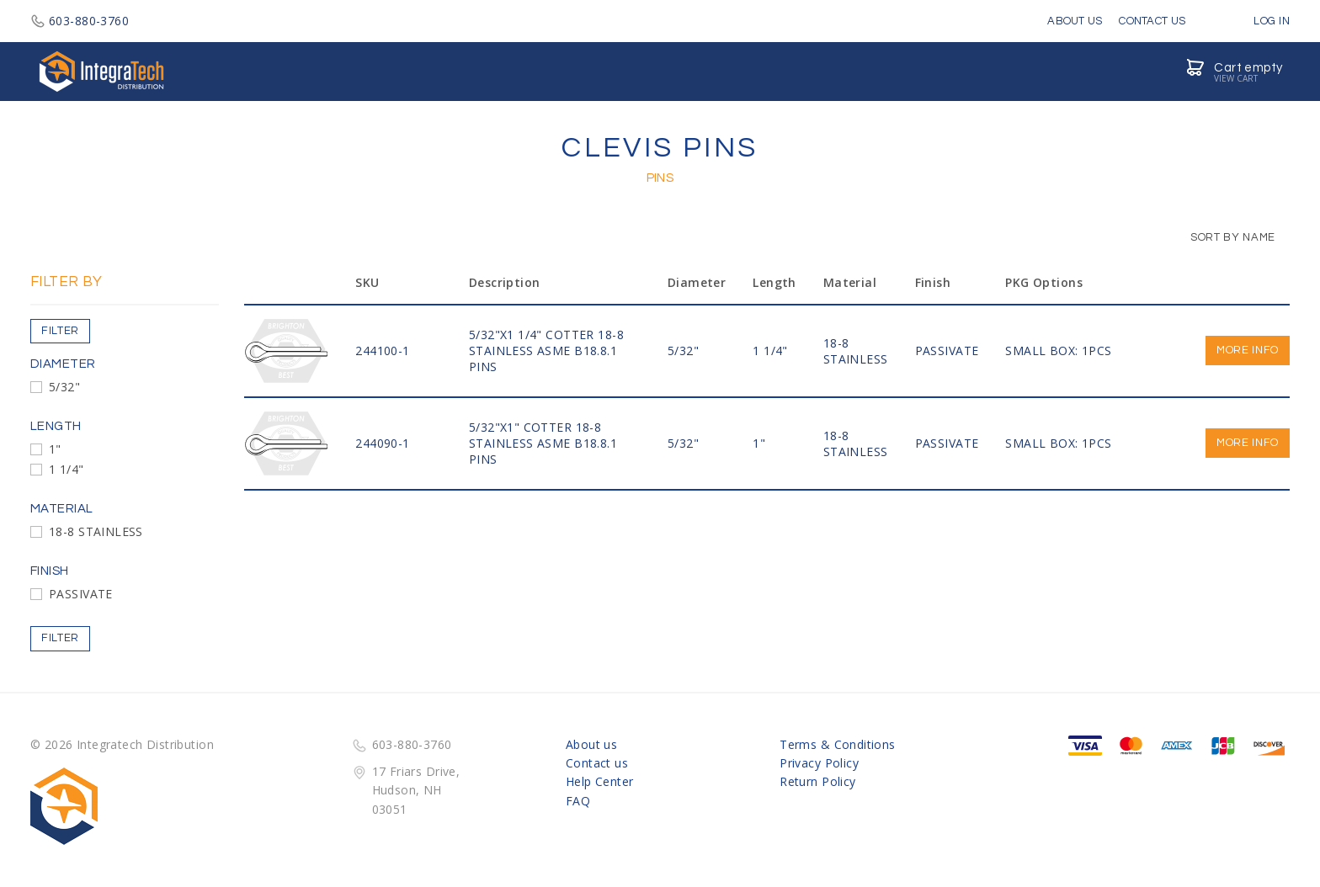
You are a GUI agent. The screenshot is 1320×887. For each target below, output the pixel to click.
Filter (60, 331)
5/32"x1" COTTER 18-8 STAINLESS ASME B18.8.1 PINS (543, 443)
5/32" (64, 387)
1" (55, 449)
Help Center (600, 781)
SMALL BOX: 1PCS (1058, 351)
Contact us (597, 763)
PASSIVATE (81, 594)
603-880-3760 (79, 21)
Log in (1259, 21)
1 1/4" (66, 469)
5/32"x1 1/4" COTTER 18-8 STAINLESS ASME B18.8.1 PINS (546, 350)
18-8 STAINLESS (96, 531)
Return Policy (817, 781)
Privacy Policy (819, 763)
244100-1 (382, 351)
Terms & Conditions (838, 744)
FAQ (578, 801)
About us (591, 744)
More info (1247, 350)
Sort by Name (1224, 237)
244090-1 (382, 443)
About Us (1074, 21)
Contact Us (1152, 21)
